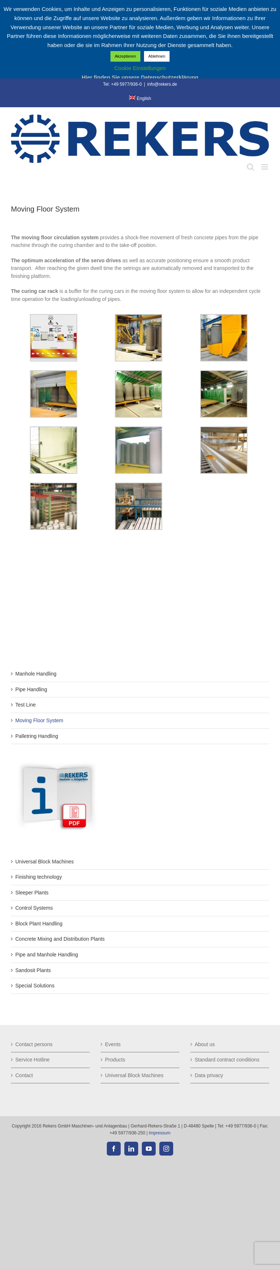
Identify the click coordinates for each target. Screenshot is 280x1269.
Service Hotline (32, 1060)
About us (205, 1044)
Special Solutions (34, 985)
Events (113, 1044)
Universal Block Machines (44, 861)
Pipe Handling (31, 689)
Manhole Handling (36, 674)
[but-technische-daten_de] (56, 763)
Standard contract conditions (227, 1060)
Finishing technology (38, 877)
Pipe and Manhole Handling (46, 954)
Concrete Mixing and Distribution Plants (60, 939)
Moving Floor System (39, 720)
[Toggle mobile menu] (265, 167)
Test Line (25, 705)
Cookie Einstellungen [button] (140, 68)
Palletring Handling (36, 736)
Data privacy (209, 1075)
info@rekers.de (162, 84)
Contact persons (33, 1044)
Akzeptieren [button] (125, 56)
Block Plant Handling (38, 923)
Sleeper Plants (31, 892)
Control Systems (34, 908)
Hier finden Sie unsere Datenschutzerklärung (140, 77)
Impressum (159, 1132)
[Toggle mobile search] (250, 167)
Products (115, 1060)
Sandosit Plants (33, 970)
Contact (24, 1075)
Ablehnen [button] (157, 56)
